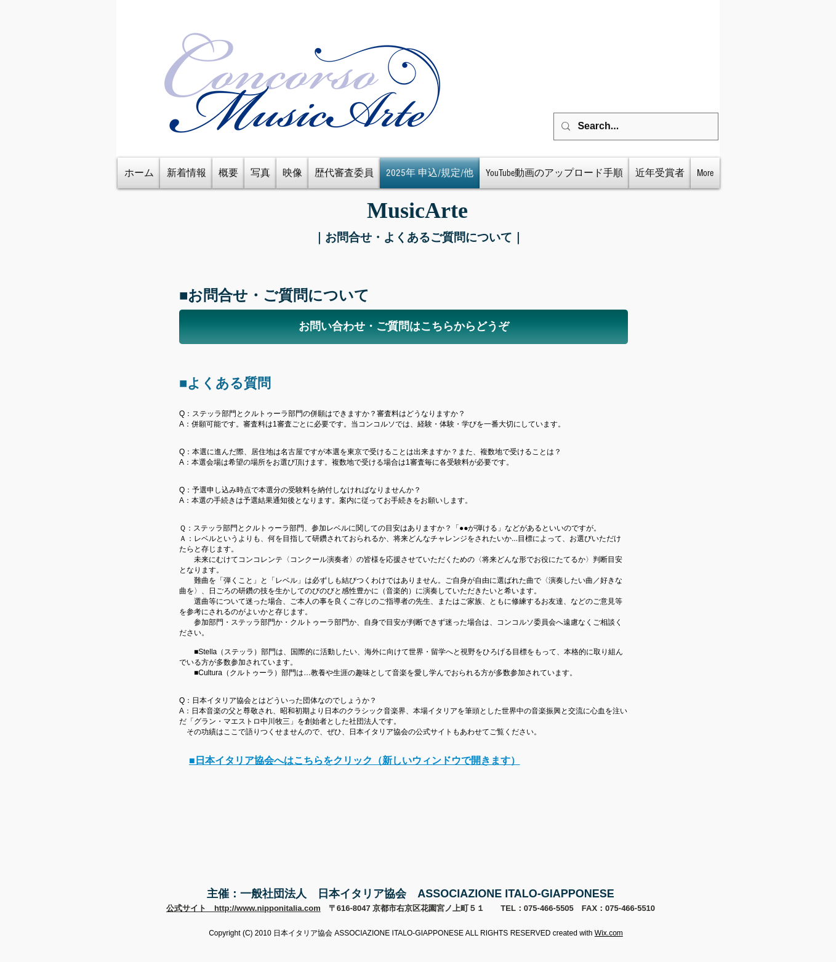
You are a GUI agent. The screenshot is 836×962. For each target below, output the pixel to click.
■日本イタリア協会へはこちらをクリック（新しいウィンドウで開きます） (354, 760)
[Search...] (634, 126)
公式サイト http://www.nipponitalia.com (243, 908)
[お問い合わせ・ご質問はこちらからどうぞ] (403, 327)
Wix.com (609, 933)
